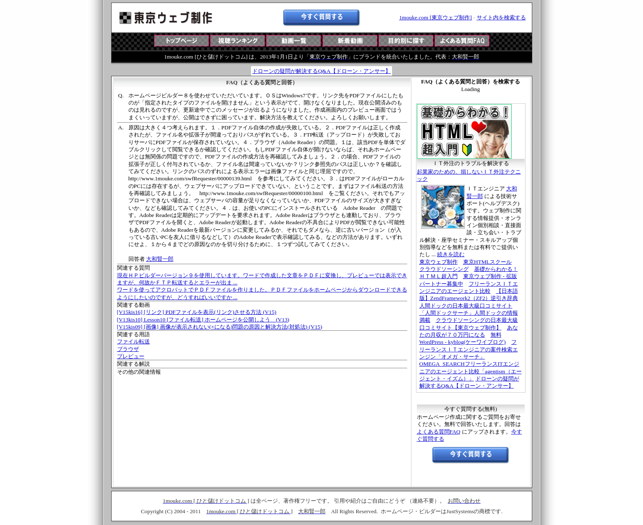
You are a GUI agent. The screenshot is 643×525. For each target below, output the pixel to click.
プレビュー (130, 356)
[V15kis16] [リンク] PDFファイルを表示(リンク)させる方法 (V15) (197, 312)
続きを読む (450, 254)
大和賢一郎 (159, 259)
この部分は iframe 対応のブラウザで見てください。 (322, 48)
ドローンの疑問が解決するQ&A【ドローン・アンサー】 (321, 71)
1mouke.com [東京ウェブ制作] (435, 17)
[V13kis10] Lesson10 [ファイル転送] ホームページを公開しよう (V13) (203, 319)
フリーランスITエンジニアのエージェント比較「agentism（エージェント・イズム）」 (470, 371)
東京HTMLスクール (487, 262)
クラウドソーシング (444, 269)
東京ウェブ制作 (438, 262)
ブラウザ (128, 349)
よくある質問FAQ (439, 432)
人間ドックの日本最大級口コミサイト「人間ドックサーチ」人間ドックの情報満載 (468, 313)
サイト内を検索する (501, 17)
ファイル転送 (133, 341)
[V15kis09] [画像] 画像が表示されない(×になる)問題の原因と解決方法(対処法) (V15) (220, 327)
